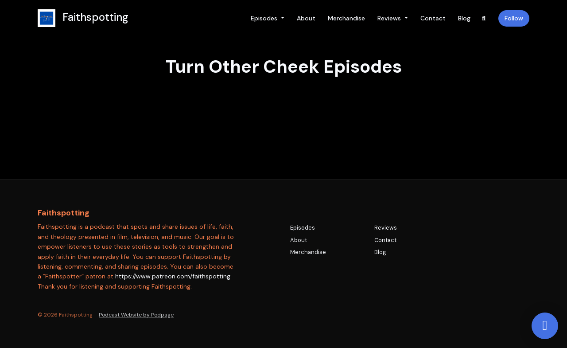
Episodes (265, 18)
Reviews (390, 18)
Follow (514, 18)
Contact (433, 18)
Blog (464, 18)
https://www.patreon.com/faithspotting (172, 276)
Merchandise (346, 18)
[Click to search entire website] (484, 18)
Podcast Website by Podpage (136, 314)
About (306, 18)
